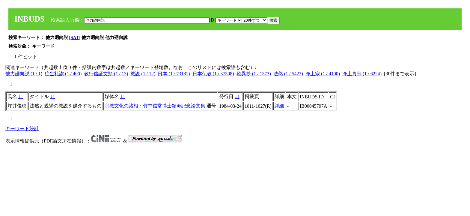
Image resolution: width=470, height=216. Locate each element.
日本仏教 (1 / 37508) (213, 73)
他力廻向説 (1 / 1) (23, 73)
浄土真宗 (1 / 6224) (362, 73)
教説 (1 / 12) (142, 73)
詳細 (279, 105)
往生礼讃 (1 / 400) (63, 73)
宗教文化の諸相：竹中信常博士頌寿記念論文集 (155, 105)
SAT (75, 37)
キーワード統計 (22, 128)
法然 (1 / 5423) (288, 73)
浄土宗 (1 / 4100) (322, 73)
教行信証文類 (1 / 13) (106, 73)
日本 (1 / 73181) (174, 73)
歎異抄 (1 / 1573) (253, 73)
